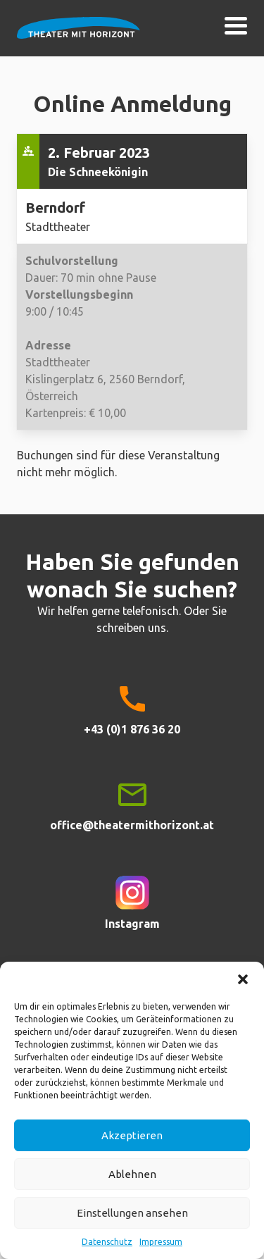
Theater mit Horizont (78, 36)
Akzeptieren (132, 1135)
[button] (243, 979)
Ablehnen (132, 1174)
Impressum (160, 1241)
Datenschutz (107, 1241)
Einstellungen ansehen (132, 1213)
